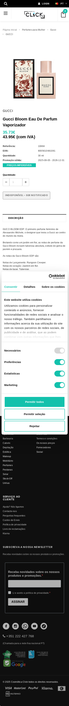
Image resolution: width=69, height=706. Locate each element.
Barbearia (8, 438)
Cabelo (6, 443)
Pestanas (8, 469)
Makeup (7, 456)
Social (39, 451)
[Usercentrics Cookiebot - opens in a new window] (49, 276)
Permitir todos (34, 401)
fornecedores (43, 447)
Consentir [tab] (10, 286)
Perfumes (8, 465)
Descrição (15, 218)
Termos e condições (46, 438)
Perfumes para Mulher (33, 29)
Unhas (6, 483)
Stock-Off (7, 478)
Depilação (8, 447)
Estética (7, 451)
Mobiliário (8, 460)
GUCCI (9, 34)
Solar (5, 474)
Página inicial (10, 29)
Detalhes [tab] (29, 286)
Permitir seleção (34, 414)
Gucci (53, 29)
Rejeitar (34, 426)
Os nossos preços (45, 443)
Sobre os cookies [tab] (53, 286)
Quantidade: (9, 174)
